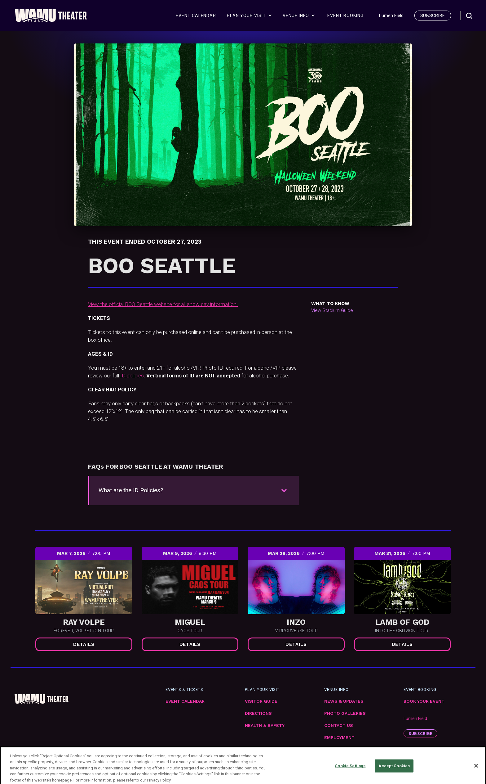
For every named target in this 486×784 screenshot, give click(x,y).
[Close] (476, 771)
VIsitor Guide (261, 701)
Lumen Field (415, 718)
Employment (339, 738)
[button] (249, 15)
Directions (258, 713)
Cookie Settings (350, 771)
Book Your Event (424, 701)
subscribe (432, 15)
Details (83, 644)
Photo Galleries (345, 713)
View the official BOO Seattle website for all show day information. (163, 304)
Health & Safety (265, 725)
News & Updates (344, 701)
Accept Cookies (394, 771)
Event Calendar (185, 701)
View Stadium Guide (332, 310)
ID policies (132, 375)
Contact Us (338, 725)
